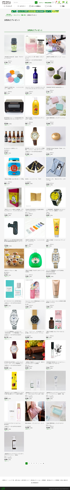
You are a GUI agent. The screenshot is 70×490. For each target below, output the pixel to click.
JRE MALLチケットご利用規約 (53, 479)
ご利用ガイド (4, 479)
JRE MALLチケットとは (35, 479)
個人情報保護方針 (34, 481)
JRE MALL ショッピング (9, 14)
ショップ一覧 (11, 479)
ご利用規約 (43, 479)
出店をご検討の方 (64, 479)
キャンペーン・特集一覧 (19, 14)
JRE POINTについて (25, 479)
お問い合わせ (17, 479)
